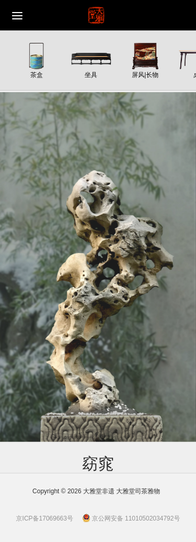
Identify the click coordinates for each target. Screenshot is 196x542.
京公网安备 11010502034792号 (131, 518)
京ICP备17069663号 (44, 518)
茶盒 (36, 74)
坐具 (91, 74)
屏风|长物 (145, 74)
